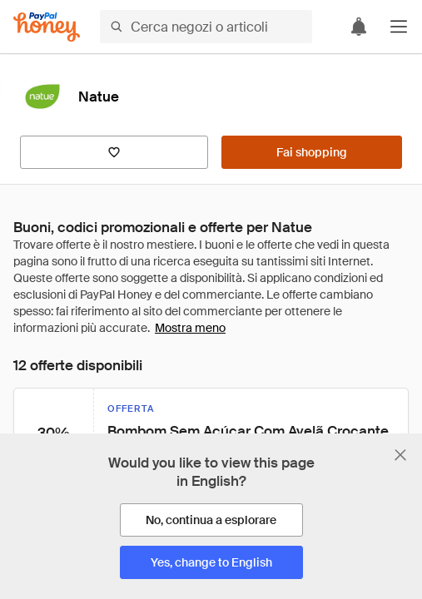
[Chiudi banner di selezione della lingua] (400, 455)
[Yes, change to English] (211, 562)
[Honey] (46, 27)
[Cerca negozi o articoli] (206, 26)
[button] (399, 26)
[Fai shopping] (311, 152)
